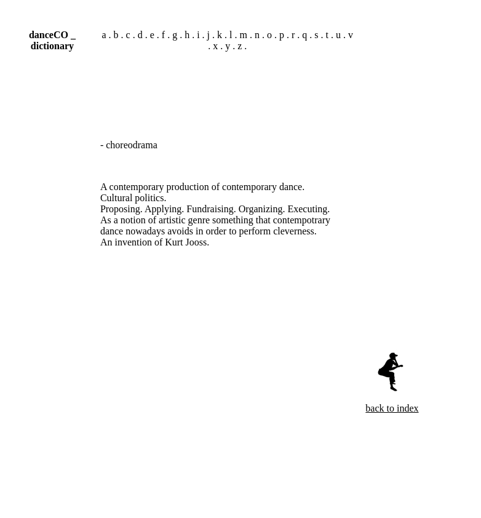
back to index (391, 408)
